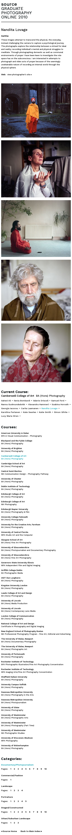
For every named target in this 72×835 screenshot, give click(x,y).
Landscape (6, 786)
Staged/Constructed (12, 807)
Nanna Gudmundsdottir (13, 404)
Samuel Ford (57, 400)
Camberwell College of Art (33, 395)
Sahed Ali (6, 400)
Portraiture (7, 797)
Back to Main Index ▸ (31, 831)
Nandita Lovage (49, 408)
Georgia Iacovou (9, 408)
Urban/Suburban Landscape (15, 818)
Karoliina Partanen (10, 412)
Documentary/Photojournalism (17, 765)
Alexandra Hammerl (38, 404)
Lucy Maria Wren (10, 416)
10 (45, 769)
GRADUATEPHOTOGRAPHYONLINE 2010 (16, 12)
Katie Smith (45, 412)
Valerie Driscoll (40, 400)
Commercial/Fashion (12, 775)
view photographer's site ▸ (19, 74)
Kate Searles (29, 412)
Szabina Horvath (60, 404)
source (9, 4)
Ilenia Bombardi (22, 400)
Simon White (60, 412)
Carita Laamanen (30, 408)
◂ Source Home (9, 831)
